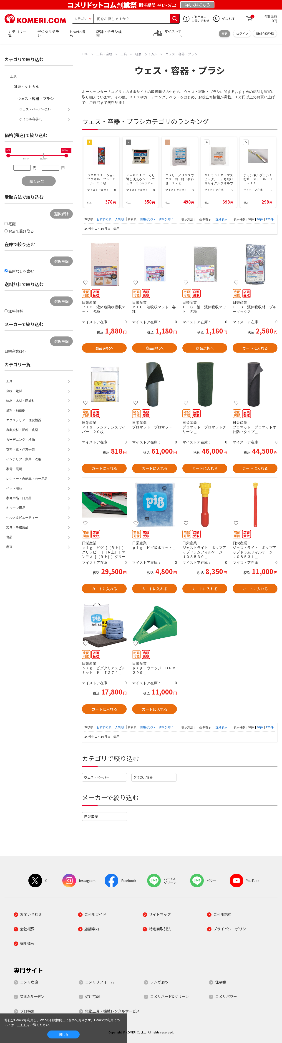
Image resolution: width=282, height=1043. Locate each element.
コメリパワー (226, 996)
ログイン (242, 33)
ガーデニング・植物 (20, 439)
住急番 (220, 982)
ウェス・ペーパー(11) (35, 109)
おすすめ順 (104, 219)
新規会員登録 (265, 33)
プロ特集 (27, 1011)
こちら (22, 1025)
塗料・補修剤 (15, 410)
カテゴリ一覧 (17, 33)
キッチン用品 (15, 508)
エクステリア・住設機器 (23, 420)
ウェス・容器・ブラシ (35, 99)
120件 (269, 219)
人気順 (120, 219)
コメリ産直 (29, 982)
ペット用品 (14, 488)
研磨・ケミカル (26, 87)
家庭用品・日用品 (19, 498)
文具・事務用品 (17, 527)
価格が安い (148, 219)
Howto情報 (77, 33)
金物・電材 (14, 391)
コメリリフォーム (99, 982)
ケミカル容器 (143, 777)
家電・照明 (14, 469)
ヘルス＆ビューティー (22, 517)
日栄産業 (91, 816)
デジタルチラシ (48, 33)
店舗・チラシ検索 (109, 33)
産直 (9, 547)
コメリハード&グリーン (169, 996)
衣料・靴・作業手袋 (20, 449)
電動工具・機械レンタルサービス (112, 1011)
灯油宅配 (92, 996)
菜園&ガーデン (32, 996)
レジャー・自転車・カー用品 (27, 478)
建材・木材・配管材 (20, 401)
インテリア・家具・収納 (23, 459)
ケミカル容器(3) (31, 119)
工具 (13, 76)
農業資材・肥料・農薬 (22, 430)
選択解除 (61, 214)
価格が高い (166, 219)
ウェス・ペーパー (96, 777)
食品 (9, 537)
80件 (260, 219)
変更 (224, 33)
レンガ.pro (159, 982)
